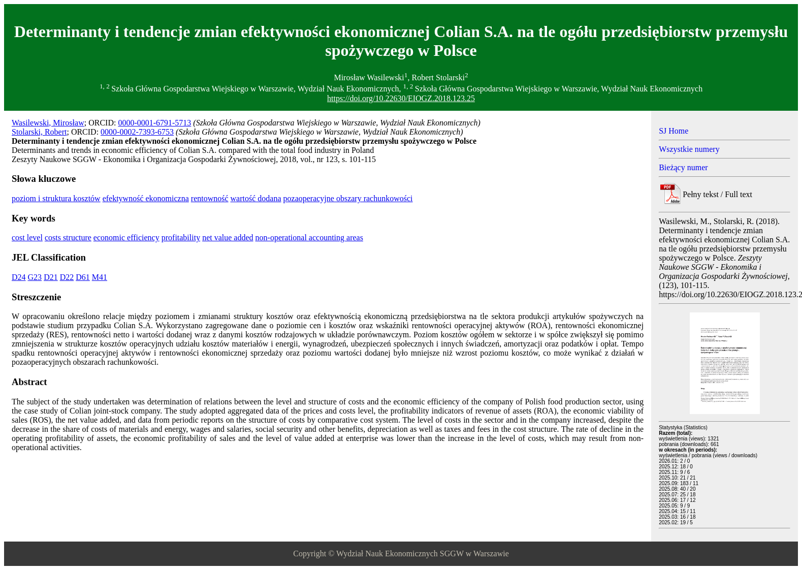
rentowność (210, 198)
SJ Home (673, 130)
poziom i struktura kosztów (56, 198)
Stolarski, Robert (39, 132)
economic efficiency (126, 237)
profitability (181, 237)
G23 (35, 277)
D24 (19, 277)
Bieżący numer (683, 167)
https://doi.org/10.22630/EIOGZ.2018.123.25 (401, 98)
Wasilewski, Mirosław (48, 122)
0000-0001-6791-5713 (154, 122)
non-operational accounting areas (309, 237)
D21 (51, 277)
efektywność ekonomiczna (146, 198)
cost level (27, 237)
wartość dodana (256, 198)
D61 (83, 277)
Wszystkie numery (689, 149)
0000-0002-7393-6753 (137, 132)
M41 (99, 277)
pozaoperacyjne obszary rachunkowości (348, 198)
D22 (67, 277)
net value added (227, 237)
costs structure (68, 237)
